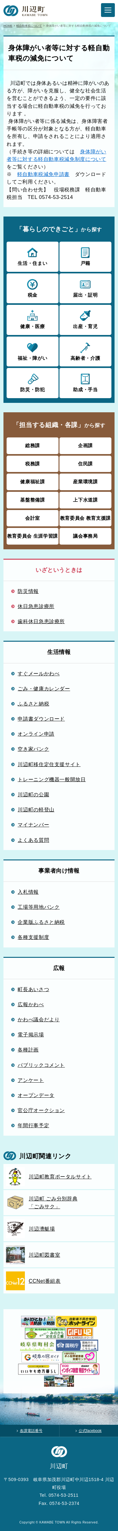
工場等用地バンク (38, 907)
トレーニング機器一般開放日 (52, 779)
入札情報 (28, 892)
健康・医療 (33, 319)
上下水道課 (85, 499)
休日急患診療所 (36, 606)
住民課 (85, 463)
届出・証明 (85, 288)
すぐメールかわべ (38, 673)
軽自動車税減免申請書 (43, 174)
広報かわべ (31, 1004)
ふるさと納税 (33, 703)
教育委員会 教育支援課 (85, 518)
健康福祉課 (32, 481)
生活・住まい (33, 256)
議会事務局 (85, 536)
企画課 (85, 445)
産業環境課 (85, 481)
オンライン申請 (36, 734)
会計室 (32, 518)
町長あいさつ (33, 989)
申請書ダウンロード (41, 719)
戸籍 (85, 256)
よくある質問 (33, 840)
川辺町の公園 (33, 794)
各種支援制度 (33, 937)
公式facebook (90, 1431)
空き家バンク (33, 749)
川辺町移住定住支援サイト (49, 764)
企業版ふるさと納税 (41, 922)
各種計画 (28, 1049)
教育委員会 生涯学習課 (32, 536)
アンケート (31, 1080)
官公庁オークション (41, 1110)
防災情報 (28, 591)
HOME (7, 25)
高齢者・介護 (85, 351)
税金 (33, 288)
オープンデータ (36, 1095)
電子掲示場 (31, 1034)
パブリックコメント (41, 1065)
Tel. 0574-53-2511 (58, 1495)
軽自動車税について (29, 25)
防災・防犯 (33, 382)
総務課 (32, 445)
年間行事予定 (33, 1125)
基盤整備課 (32, 499)
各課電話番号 (31, 1431)
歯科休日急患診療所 (41, 621)
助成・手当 (85, 382)
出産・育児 (85, 319)
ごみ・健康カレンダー (44, 688)
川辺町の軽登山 (36, 809)
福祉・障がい (33, 351)
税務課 (32, 463)
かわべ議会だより (38, 1019)
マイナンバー (33, 824)
